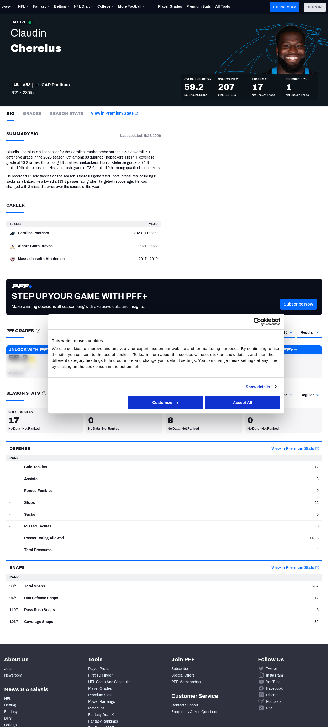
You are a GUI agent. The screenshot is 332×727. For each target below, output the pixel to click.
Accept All (242, 402)
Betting (10, 705)
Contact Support (184, 705)
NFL (7, 699)
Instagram (274, 675)
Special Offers (182, 675)
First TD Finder (100, 675)
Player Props (98, 669)
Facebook (274, 688)
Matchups (96, 708)
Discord (272, 695)
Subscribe (179, 669)
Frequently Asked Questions (194, 712)
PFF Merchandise (186, 682)
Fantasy (11, 712)
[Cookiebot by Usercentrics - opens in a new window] (257, 322)
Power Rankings (101, 702)
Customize (165, 402)
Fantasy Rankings (103, 721)
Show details (258, 386)
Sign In (315, 7)
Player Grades (100, 688)
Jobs (8, 669)
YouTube (273, 682)
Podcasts (273, 702)
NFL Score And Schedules (109, 682)
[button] (298, 312)
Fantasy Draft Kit (101, 715)
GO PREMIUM (284, 7)
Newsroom (13, 675)
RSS (269, 708)
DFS (8, 718)
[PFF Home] (7, 7)
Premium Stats (100, 695)
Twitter (271, 669)
